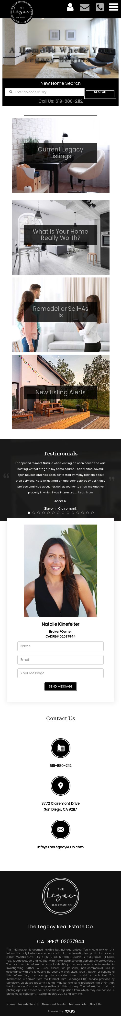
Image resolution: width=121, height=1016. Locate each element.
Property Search (28, 1004)
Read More (85, 492)
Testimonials (78, 1004)
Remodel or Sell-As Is (60, 312)
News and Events (54, 1004)
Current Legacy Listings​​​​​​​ (60, 152)
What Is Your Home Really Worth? (60, 234)
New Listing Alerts (60, 392)
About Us (95, 1004)
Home (11, 1004)
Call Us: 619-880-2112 (60, 101)
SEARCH (100, 92)
